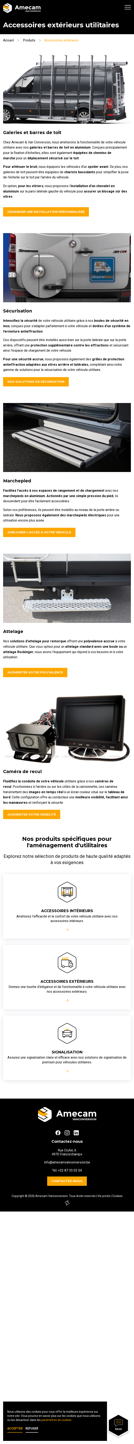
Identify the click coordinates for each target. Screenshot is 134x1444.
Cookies (117, 1196)
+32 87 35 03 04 (70, 1170)
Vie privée (103, 1196)
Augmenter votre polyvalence (35, 672)
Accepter (15, 1428)
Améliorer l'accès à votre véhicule (39, 532)
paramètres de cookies (56, 1420)
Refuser (32, 1428)
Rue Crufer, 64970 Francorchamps (67, 1152)
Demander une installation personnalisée (46, 212)
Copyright (18, 1196)
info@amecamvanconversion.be (67, 1162)
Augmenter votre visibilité (31, 814)
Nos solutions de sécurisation (35, 382)
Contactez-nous (67, 1181)
